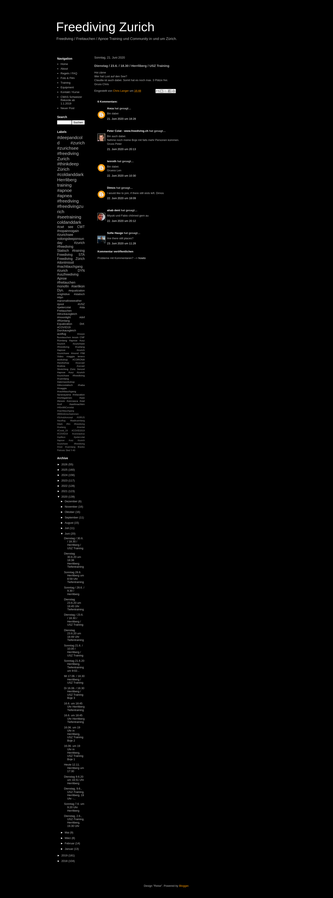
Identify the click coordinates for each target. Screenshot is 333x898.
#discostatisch (65, 385)
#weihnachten (77, 404)
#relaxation (79, 394)
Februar (70, 843)
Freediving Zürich (71, 258)
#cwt (60, 227)
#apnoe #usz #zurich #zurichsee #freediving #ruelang (71, 343)
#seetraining (69, 216)
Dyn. (60, 290)
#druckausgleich (67, 313)
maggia (70, 356)
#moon (81, 333)
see (70, 227)
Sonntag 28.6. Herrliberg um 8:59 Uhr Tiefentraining (74, 577)
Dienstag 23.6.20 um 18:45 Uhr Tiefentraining (74, 604)
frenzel (81, 369)
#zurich (62, 270)
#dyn (60, 297)
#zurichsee (65, 234)
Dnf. (82, 323)
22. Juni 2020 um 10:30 (121, 175)
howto (142, 258)
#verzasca (72, 401)
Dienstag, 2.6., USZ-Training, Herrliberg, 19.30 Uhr (74, 821)
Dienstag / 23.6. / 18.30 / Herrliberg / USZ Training (73, 619)
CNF (82, 337)
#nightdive (63, 294)
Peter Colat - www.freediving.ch (127, 130)
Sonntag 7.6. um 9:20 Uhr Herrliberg (74, 807)
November (71, 506)
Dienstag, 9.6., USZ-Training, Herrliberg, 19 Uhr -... (74, 793)
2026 (64, 464)
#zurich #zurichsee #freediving (71, 148)
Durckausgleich (66, 330)
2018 (64, 861)
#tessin (61, 401)
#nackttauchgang (66, 391)
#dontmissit (65, 262)
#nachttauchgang (70, 266)
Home (64, 64)
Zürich (63, 169)
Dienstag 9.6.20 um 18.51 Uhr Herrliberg (74, 780)
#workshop (63, 362)
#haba (81, 385)
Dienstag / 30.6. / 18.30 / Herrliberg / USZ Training (73, 543)
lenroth (111, 161)
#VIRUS (81, 417)
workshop (62, 359)
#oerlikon (78, 286)
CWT (81, 227)
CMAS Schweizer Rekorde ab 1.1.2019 (71, 100)
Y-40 (73, 450)
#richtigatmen (64, 397)
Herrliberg (66, 179)
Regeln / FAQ (69, 73)
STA (82, 254)
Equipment (67, 87)
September (72, 517)
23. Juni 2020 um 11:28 (121, 243)
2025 (64, 469)
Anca (110, 108)
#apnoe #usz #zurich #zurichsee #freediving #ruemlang (71, 375)
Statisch (63, 250)
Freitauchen (64, 310)
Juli (67, 528)
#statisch (79, 294)
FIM (82, 353)
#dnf (82, 317)
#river (60, 447)
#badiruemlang (77, 420)
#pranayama (64, 394)
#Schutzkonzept (65, 417)
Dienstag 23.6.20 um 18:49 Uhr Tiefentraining (74, 635)
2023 (64, 480)
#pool (60, 304)
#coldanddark (70, 174)
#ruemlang (70, 447)
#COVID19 (64, 327)
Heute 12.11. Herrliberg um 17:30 (74, 768)
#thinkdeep (68, 163)
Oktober (70, 512)
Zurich (63, 158)
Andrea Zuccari (71, 366)
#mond (75, 353)
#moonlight (64, 317)
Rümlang (62, 340)
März (68, 838)
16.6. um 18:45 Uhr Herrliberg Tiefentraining (74, 707)
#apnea (64, 195)
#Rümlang (63, 320)
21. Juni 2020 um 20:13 (121, 149)
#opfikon (61, 437)
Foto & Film (68, 78)
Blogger (183, 885)
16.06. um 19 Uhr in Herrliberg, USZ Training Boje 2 (73, 734)
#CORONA (78, 359)
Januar (69, 848)
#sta (82, 307)
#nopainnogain (68, 231)
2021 (64, 491)
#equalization (76, 290)
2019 (64, 855)
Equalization (64, 323)
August (69, 522)
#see (82, 397)
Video (60, 356)
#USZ (81, 304)
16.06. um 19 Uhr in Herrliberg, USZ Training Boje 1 (73, 752)
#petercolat (64, 307)
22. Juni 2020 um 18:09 (121, 198)
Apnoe (62, 278)
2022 (64, 485)
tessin (75, 337)
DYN (81, 270)
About (64, 68)
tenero (81, 356)
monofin (63, 286)
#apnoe (64, 190)
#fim (68, 424)
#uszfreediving (68, 274)
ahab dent (113, 210)
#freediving (68, 200)
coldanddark (69, 222)
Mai (67, 832)
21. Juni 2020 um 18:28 (121, 118)
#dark (60, 424)
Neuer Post (67, 108)
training (64, 185)
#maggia (62, 388)
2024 (64, 475)
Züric (73, 369)
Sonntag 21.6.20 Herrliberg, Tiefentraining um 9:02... (74, 665)
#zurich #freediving (71, 245)
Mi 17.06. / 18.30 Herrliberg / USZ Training (74, 679)
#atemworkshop (66, 381)
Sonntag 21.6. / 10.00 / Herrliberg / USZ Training (73, 650)
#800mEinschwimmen (68, 414)
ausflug (61, 333)
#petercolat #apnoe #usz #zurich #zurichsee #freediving (71, 440)
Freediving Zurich (105, 27)
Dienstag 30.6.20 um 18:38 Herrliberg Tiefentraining (74, 560)
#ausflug (61, 420)
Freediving (65, 254)
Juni (68, 533)
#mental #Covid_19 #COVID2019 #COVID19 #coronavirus (71, 430)
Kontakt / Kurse (70, 92)
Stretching (62, 369)
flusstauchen (64, 337)
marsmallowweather (69, 300)
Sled (68, 450)
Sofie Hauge (115, 233)
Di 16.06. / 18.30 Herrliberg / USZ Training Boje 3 (74, 693)
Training (65, 82)
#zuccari (80, 362)
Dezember (71, 501)
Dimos (111, 187)
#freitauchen (66, 282)
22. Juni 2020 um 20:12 (121, 220)
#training (78, 250)
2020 (64, 496)
